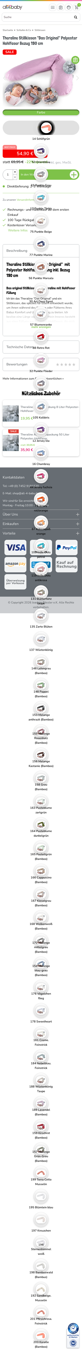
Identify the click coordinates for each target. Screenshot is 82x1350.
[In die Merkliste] (75, 60)
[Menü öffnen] (52, 7)
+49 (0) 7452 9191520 (23, 486)
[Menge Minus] (15, 177)
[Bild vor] (77, 78)
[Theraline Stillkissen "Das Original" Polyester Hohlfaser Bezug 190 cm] (41, 78)
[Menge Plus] (15, 172)
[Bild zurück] (4, 78)
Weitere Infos (18, 230)
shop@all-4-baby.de (25, 493)
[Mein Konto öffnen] (68, 7)
